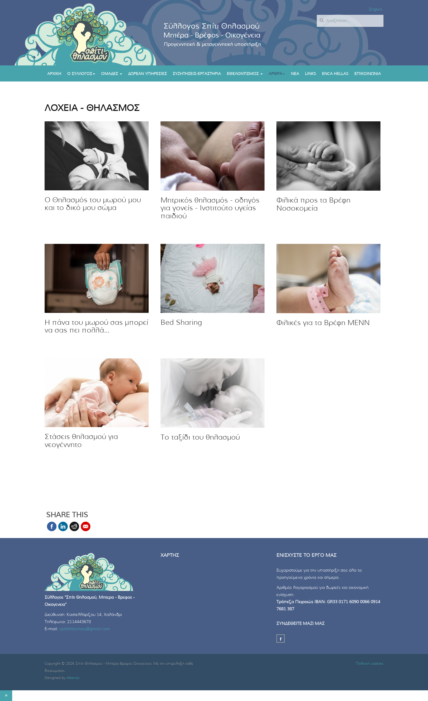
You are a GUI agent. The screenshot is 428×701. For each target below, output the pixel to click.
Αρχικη (54, 74)
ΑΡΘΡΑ (277, 74)
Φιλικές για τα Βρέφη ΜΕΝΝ (323, 323)
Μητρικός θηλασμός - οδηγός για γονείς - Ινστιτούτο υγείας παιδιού (209, 208)
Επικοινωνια (367, 74)
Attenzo (73, 678)
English (375, 9)
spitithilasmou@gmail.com (84, 629)
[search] (350, 21)
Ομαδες (111, 74)
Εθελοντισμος (245, 74)
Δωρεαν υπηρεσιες (147, 74)
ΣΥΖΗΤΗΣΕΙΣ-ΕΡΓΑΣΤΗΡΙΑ (197, 74)
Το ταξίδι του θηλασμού (200, 437)
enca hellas (335, 74)
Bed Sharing (181, 322)
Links (310, 74)
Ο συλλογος (81, 74)
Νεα (295, 74)
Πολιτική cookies (369, 663)
